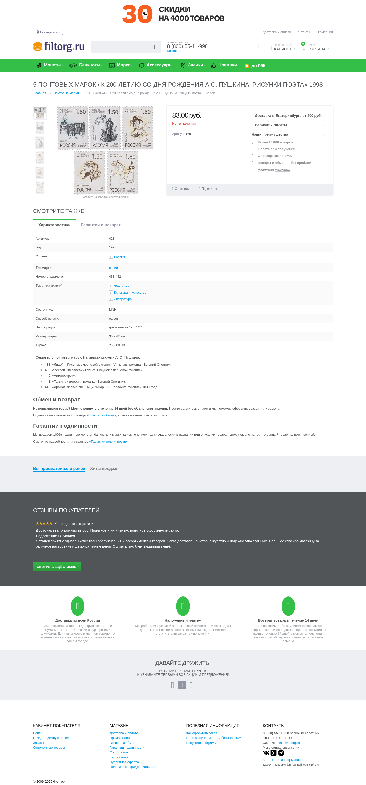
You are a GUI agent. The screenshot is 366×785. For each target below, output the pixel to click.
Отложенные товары (49, 747)
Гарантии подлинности (127, 747)
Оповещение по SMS (275, 156)
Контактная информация (282, 760)
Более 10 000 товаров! (276, 142)
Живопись (122, 286)
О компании (324, 32)
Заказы (38, 743)
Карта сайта (119, 757)
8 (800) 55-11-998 (187, 46)
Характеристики (54, 225)
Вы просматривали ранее (59, 468)
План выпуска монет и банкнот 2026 (214, 738)
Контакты (303, 32)
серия (113, 268)
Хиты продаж (103, 468)
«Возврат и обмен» (101, 415)
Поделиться (208, 189)
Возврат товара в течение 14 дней (288, 620)
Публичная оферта (124, 762)
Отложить (182, 189)
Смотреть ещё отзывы (57, 567)
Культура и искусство (130, 292)
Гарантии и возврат (101, 225)
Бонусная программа (202, 743)
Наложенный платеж (183, 620)
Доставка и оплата (277, 32)
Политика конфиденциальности (134, 767)
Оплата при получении (276, 149)
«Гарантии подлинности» (108, 441)
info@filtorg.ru (289, 743)
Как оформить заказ (201, 733)
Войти (37, 733)
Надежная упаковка (274, 169)
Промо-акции (120, 738)
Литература (123, 299)
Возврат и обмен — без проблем (284, 163)
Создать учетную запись (51, 738)
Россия (119, 257)
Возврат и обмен (122, 743)
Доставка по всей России (77, 620)
